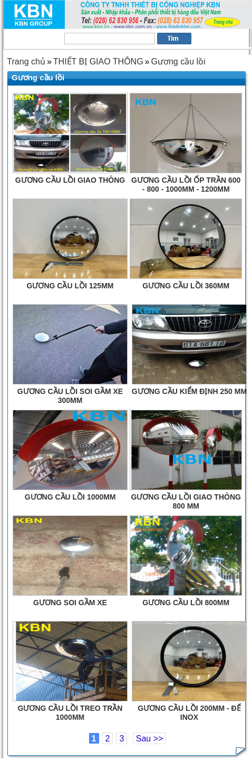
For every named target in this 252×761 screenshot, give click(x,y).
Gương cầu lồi (178, 61)
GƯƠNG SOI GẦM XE (70, 602)
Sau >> (149, 738)
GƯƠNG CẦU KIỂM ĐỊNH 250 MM (189, 391)
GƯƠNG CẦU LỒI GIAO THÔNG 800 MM (185, 500)
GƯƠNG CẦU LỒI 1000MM (70, 497)
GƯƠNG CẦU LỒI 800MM (185, 602)
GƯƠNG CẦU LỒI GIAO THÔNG (70, 180)
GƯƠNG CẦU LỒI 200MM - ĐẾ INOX (189, 711)
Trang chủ (26, 61)
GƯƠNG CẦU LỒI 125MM (70, 285)
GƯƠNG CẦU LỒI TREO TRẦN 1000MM (70, 711)
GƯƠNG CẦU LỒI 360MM (185, 285)
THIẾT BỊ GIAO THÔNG (98, 61)
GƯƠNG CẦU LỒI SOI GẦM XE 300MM (70, 394)
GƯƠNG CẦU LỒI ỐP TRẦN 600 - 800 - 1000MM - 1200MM (185, 183)
